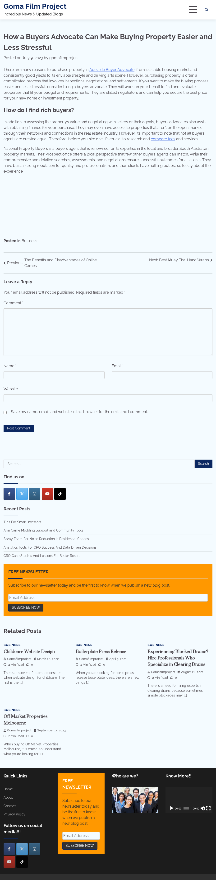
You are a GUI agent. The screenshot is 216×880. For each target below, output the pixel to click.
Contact (10, 805)
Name (10, 366)
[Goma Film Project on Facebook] (9, 494)
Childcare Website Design (29, 651)
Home (8, 788)
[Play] (171, 807)
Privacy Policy (14, 813)
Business (29, 241)
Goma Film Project (35, 6)
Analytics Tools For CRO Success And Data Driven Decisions (50, 547)
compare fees (163, 139)
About (8, 796)
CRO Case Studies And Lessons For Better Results (42, 556)
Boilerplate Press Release (101, 651)
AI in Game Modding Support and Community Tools (43, 530)
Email (118, 366)
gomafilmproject (64, 58)
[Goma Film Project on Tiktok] (60, 494)
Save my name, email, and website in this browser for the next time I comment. (79, 411)
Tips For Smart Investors (22, 522)
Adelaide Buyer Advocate (111, 69)
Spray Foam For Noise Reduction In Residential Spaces (46, 539)
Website (11, 389)
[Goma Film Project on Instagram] (34, 494)
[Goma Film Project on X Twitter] (22, 494)
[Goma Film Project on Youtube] (47, 494)
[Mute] (202, 807)
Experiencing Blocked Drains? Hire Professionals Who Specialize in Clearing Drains (177, 658)
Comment (13, 303)
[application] (188, 799)
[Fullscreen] (208, 807)
